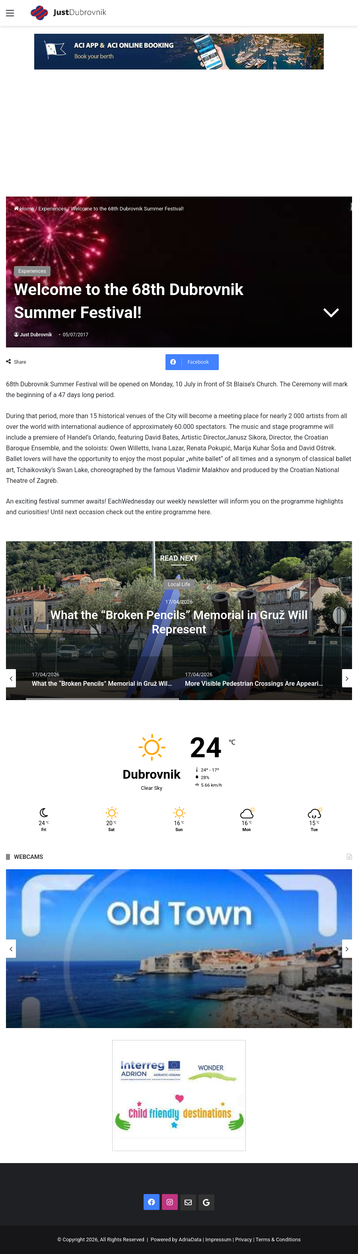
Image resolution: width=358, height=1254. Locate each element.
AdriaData (190, 1239)
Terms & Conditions (278, 1239)
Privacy (243, 1239)
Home (24, 209)
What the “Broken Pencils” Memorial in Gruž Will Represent (179, 622)
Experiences (52, 209)
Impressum (218, 1239)
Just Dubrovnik (36, 335)
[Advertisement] (179, 137)
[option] (179, 620)
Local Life (179, 584)
